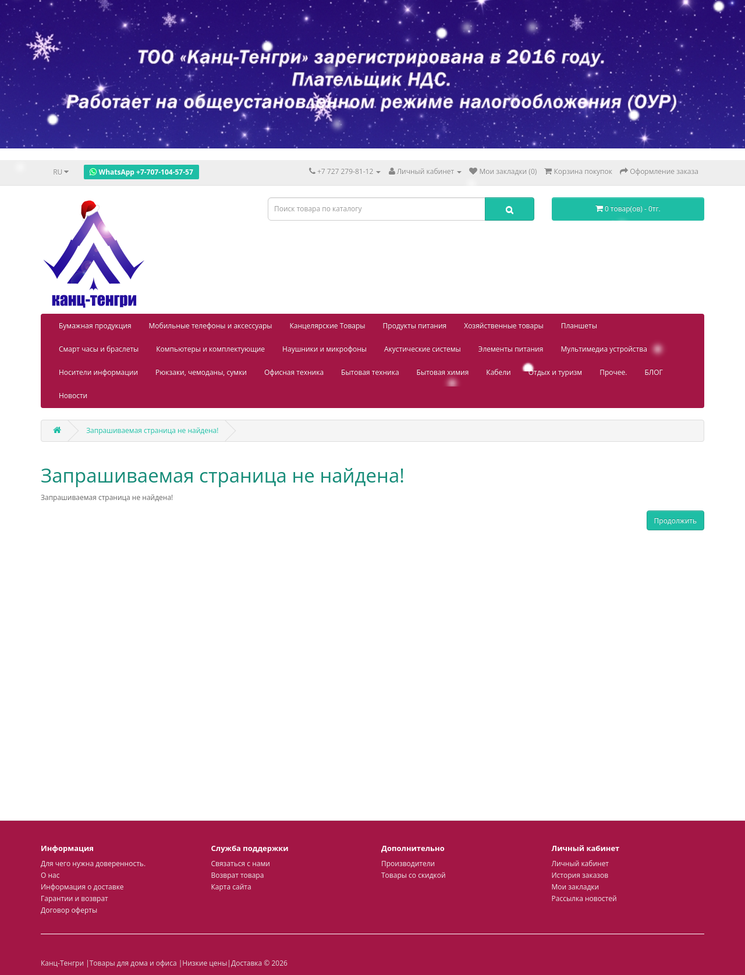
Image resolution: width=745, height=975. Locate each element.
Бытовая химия (443, 372)
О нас (50, 875)
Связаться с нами (240, 863)
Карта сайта (231, 887)
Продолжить (675, 521)
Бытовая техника (370, 372)
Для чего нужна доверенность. (93, 863)
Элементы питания (511, 349)
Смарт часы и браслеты (99, 349)
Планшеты (579, 326)
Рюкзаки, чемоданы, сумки (201, 372)
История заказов (580, 875)
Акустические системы (422, 349)
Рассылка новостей (584, 898)
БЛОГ (653, 372)
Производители (408, 863)
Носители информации (98, 372)
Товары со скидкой (413, 875)
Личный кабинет (580, 863)
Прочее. (613, 372)
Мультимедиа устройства (603, 349)
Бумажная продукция (95, 326)
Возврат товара (237, 875)
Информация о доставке (82, 887)
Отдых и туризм (555, 372)
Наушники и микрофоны (324, 349)
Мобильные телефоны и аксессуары (210, 326)
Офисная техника (294, 372)
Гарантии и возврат (74, 898)
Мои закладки (575, 887)
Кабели (498, 372)
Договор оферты (69, 910)
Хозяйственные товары (504, 326)
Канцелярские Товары (328, 326)
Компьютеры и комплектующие (210, 349)
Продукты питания (415, 326)
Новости (73, 395)
